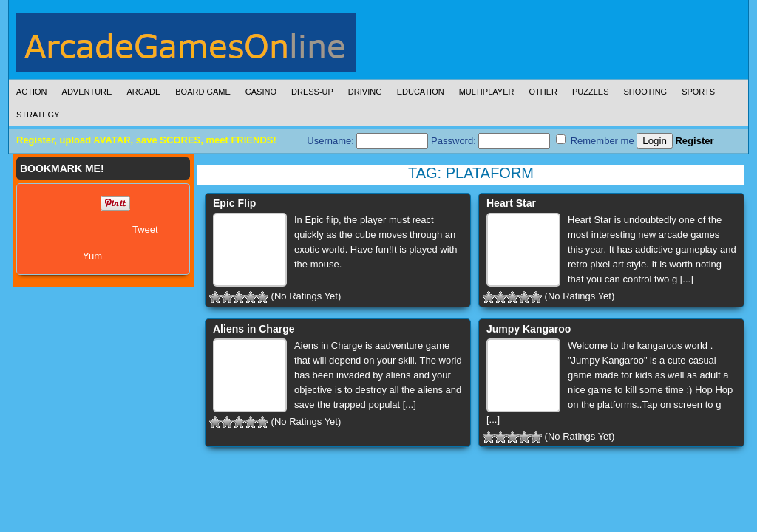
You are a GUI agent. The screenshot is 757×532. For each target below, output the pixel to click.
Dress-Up (312, 91)
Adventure (87, 91)
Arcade (143, 91)
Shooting (645, 91)
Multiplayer (487, 91)
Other (543, 91)
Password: (490, 141)
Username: (367, 141)
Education (420, 91)
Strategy (37, 114)
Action (31, 91)
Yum (92, 256)
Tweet (145, 229)
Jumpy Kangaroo (528, 329)
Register (694, 140)
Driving (365, 91)
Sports (698, 91)
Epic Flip (234, 203)
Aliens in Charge (253, 329)
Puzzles (590, 91)
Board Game (203, 91)
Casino (260, 91)
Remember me (595, 140)
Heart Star (511, 203)
